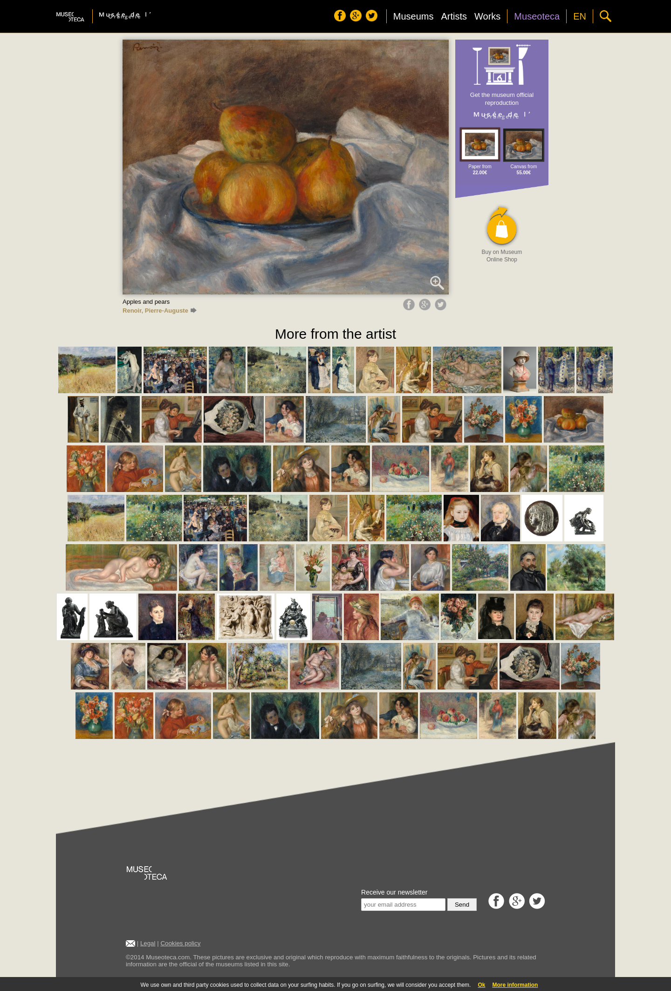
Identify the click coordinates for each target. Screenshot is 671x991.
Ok (481, 985)
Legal (148, 943)
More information (515, 985)
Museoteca (537, 16)
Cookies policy (180, 943)
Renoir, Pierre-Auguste (160, 310)
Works (487, 16)
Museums (413, 16)
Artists (454, 16)
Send (462, 904)
